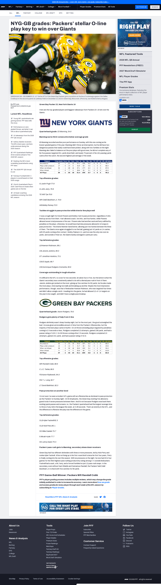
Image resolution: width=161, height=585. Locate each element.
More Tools (135, 106)
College (38, 13)
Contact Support (90, 545)
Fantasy (27, 13)
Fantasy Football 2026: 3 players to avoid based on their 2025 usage (22, 178)
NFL (18, 13)
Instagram (129, 532)
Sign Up (135, 129)
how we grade (104, 482)
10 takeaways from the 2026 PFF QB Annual (22, 137)
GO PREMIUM (141, 7)
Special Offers (89, 532)
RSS (127, 546)
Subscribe (87, 529)
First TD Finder (51, 532)
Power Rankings (52, 543)
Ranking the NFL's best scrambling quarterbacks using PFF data (22, 163)
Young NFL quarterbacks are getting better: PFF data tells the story (22, 121)
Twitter (128, 529)
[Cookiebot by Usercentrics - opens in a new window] (14, 580)
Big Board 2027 (51, 555)
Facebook (129, 538)
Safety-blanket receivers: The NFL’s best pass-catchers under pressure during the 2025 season (22, 145)
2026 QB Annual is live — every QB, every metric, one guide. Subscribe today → (80, 2)
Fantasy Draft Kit (52, 549)
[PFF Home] (3, 7)
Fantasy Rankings (52, 552)
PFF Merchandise (90, 535)
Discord (129, 541)
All (10, 13)
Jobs (11, 529)
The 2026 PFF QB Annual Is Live (21, 171)
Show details (34, 581)
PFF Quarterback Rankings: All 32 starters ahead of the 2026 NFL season (22, 155)
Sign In (155, 7)
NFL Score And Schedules (55, 535)
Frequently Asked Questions (94, 548)
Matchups (50, 546)
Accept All (142, 565)
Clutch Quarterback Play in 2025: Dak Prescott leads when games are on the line (22, 187)
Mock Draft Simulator (54, 557)
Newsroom (13, 532)
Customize (142, 572)
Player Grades (58, 488)
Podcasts (129, 543)
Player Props (50, 529)
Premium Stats (51, 541)
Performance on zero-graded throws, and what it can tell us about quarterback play (22, 129)
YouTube (129, 535)
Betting (69, 13)
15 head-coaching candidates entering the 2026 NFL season (21, 195)
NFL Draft (50, 13)
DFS (60, 13)
